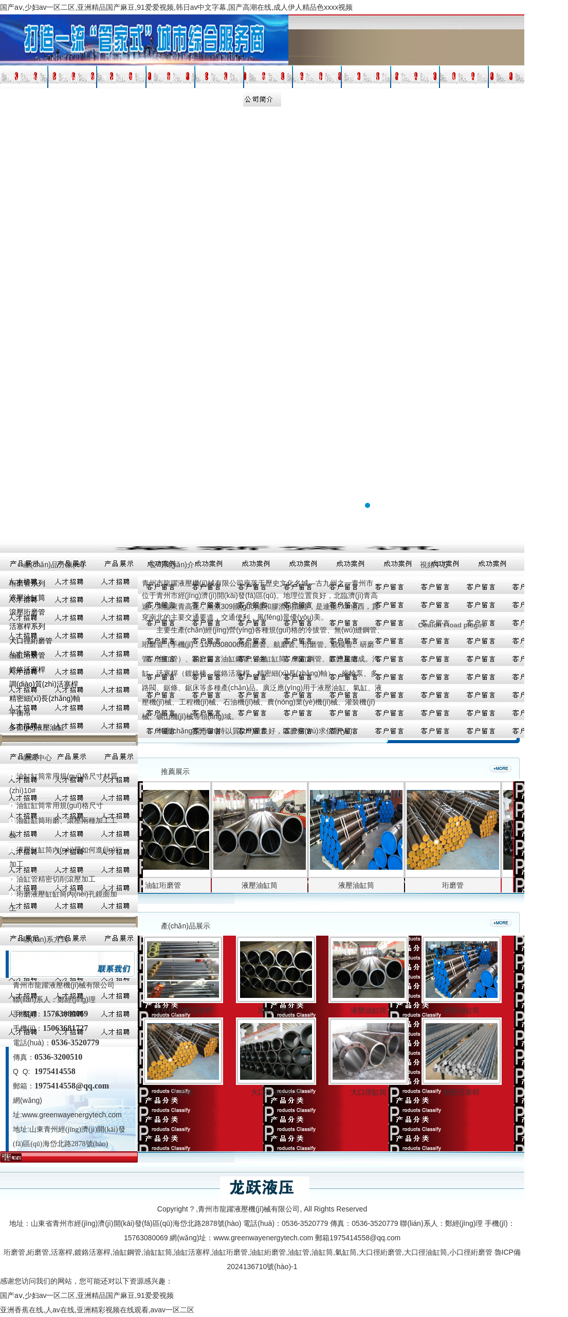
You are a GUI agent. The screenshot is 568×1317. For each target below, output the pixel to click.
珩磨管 (457, 885)
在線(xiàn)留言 (465, 81)
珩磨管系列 (27, 583)
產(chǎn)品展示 (122, 81)
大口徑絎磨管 (30, 641)
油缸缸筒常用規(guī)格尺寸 (56, 805)
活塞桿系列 (27, 626)
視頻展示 (171, 78)
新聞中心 (269, 78)
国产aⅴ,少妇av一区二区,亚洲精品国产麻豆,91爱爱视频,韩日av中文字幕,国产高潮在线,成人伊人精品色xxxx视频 (176, 7)
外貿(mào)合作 (220, 81)
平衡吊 (20, 713)
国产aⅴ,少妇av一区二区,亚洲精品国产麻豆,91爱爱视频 (87, 1295)
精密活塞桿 (462, 1092)
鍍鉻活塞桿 (27, 669)
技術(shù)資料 (318, 81)
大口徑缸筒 (369, 1092)
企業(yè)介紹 (73, 78)
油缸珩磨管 (27, 655)
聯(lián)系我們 (416, 81)
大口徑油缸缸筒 (276, 1092)
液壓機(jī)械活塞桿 (183, 1010)
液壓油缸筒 (27, 597)
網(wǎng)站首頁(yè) (24, 81)
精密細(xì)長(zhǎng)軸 (44, 698)
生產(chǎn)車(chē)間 (367, 81)
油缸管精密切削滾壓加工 (52, 879)
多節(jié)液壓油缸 (36, 727)
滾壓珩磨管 (27, 612)
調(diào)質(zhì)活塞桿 (43, 684)
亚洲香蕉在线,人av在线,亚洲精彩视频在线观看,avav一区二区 (97, 1310)
